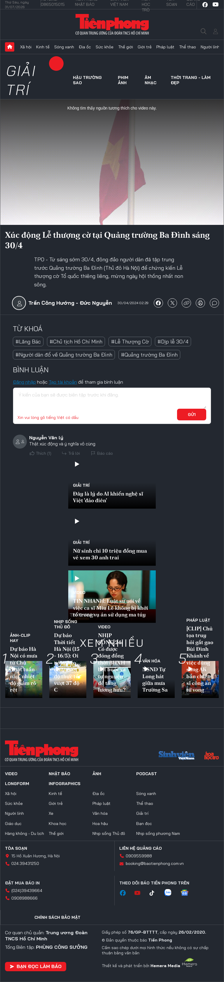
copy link (186, 303)
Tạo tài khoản (63, 382)
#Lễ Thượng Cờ (130, 341)
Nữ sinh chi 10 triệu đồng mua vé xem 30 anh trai (110, 554)
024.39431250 (25, 863)
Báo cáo (105, 453)
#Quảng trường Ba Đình (149, 354)
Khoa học (57, 823)
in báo (200, 303)
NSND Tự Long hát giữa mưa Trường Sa (155, 679)
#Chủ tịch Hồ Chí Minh (76, 341)
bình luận (214, 303)
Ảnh (96, 773)
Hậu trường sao (87, 80)
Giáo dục (13, 823)
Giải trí (21, 80)
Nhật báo (59, 773)
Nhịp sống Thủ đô (65, 624)
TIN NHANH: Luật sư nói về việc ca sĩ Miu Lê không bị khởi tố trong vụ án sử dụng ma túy (110, 607)
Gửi (192, 414)
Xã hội (26, 47)
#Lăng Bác (28, 341)
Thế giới (125, 47)
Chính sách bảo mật (57, 917)
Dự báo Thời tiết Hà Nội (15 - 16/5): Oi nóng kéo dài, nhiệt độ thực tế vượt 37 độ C (67, 662)
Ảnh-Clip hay (20, 638)
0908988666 (24, 898)
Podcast (146, 773)
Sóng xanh (64, 47)
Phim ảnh (123, 80)
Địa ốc (85, 47)
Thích (43, 453)
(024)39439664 (26, 890)
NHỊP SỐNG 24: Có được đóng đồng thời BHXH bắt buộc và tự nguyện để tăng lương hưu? (112, 662)
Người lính (210, 47)
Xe (51, 813)
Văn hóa (151, 661)
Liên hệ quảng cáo (140, 848)
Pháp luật (165, 47)
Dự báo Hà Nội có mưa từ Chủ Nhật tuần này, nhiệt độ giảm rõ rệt (23, 669)
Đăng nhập (24, 382)
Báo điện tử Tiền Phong (112, 24)
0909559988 (139, 855)
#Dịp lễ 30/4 (173, 341)
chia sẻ (158, 303)
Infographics (64, 783)
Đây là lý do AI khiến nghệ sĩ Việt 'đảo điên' (108, 497)
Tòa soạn (16, 848)
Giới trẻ (145, 47)
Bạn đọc (144, 823)
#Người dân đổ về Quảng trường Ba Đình (63, 354)
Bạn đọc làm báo (36, 966)
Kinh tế (43, 47)
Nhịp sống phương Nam (158, 833)
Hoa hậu (100, 823)
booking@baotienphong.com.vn (155, 863)
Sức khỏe (104, 47)
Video (79, 592)
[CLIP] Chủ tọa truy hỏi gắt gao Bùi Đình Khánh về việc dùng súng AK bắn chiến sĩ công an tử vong (199, 659)
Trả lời (74, 453)
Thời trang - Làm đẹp (191, 80)
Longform (17, 783)
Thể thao (187, 47)
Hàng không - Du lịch (24, 833)
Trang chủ (9, 47)
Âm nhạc (150, 80)
